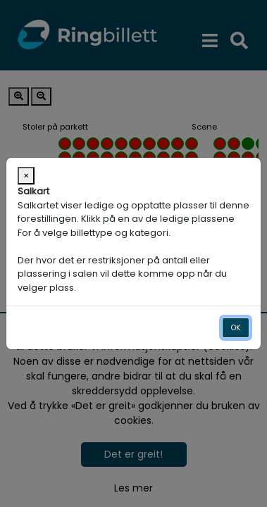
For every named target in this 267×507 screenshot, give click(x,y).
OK (235, 328)
